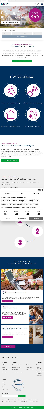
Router (3, 367)
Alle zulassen (36, 218)
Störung (4, 384)
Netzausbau (39, 373)
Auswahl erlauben (22, 218)
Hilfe (3, 382)
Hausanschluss (40, 371)
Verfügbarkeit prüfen (22, 36)
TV (26, 362)
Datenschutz (11, 399)
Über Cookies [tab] (36, 193)
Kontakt (4, 386)
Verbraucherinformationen (31, 401)
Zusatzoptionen (16, 367)
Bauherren (39, 375)
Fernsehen (29, 367)
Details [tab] (22, 193)
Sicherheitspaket (6, 369)
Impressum (5, 399)
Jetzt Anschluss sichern (22, 61)
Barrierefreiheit (6, 401)
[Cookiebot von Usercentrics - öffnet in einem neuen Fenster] (38, 190)
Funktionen (15, 369)
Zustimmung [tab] (7, 193)
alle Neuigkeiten (8, 346)
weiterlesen (7, 301)
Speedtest (4, 372)
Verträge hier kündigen (21, 399)
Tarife (3, 365)
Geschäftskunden (12, 0)
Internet (4, 362)
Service (4, 379)
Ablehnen (8, 218)
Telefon (14, 362)
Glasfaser (39, 362)
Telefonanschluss (16, 365)
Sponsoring (5, 389)
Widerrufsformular (32, 399)
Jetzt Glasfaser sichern (10, 22)
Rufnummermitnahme (18, 372)
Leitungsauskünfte (15, 401)
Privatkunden (4, 0)
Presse (22, 401)
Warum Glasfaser (38, 368)
